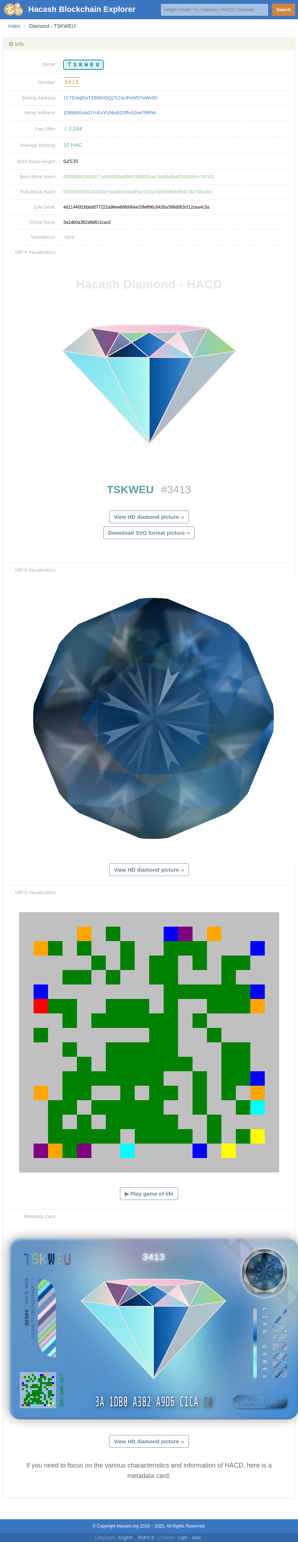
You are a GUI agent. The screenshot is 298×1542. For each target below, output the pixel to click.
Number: (47, 82)
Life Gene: (45, 207)
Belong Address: (39, 98)
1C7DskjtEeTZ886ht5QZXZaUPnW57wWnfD (110, 98)
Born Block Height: (36, 161)
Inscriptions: (43, 237)
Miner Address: (40, 112)
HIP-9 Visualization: (35, 892)
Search (283, 9)
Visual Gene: (42, 222)
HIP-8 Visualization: (35, 570)
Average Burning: (38, 145)
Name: (49, 64)
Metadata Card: (40, 1216)
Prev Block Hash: (38, 192)
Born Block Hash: (38, 176)
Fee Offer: (45, 129)
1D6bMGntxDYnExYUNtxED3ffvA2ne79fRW (109, 112)
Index (14, 26)
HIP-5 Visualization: (35, 252)
